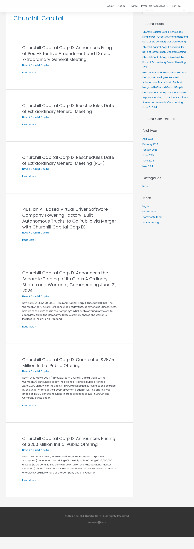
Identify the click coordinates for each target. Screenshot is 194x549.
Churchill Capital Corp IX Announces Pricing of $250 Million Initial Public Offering (63, 450)
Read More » (29, 124)
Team (123, 6)
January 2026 (150, 164)
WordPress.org (151, 237)
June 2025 (148, 170)
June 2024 (148, 175)
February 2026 (151, 159)
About (110, 6)
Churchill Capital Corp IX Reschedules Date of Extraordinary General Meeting (64, 108)
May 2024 (148, 181)
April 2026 (148, 153)
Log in (145, 221)
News (134, 6)
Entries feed (149, 226)
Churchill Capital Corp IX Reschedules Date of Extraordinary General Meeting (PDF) (64, 163)
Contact (177, 6)
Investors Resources (154, 6)
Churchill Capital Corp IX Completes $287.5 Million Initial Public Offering (62, 368)
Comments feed (152, 231)
